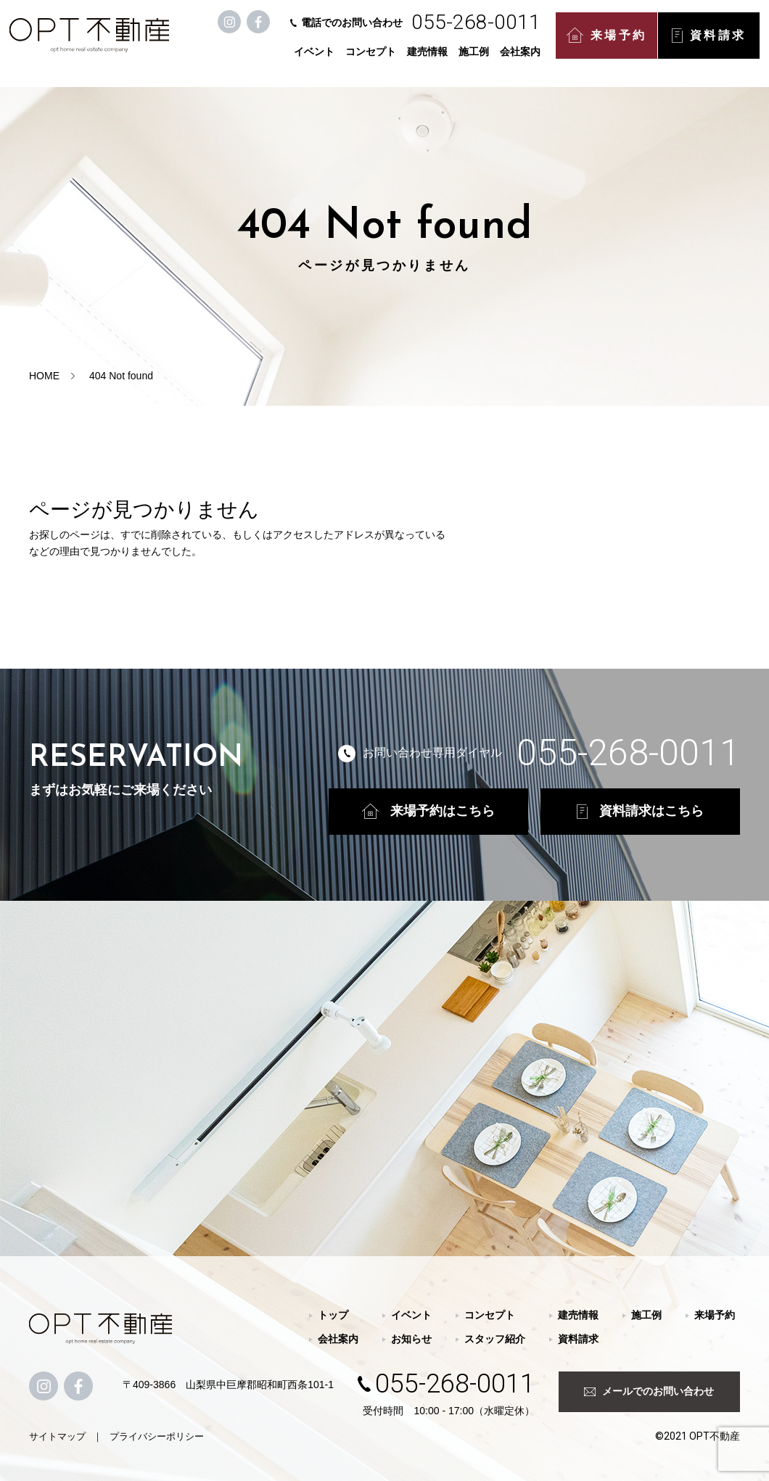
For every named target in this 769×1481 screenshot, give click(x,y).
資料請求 (711, 43)
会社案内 (522, 59)
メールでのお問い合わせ (649, 1391)
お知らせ (411, 1339)
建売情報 (429, 59)
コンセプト (373, 59)
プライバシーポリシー (157, 1436)
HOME (44, 375)
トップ (333, 1315)
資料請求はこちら (640, 811)
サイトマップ (57, 1436)
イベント (316, 59)
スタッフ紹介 (494, 1339)
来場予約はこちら (428, 811)
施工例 (476, 59)
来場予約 (609, 43)
